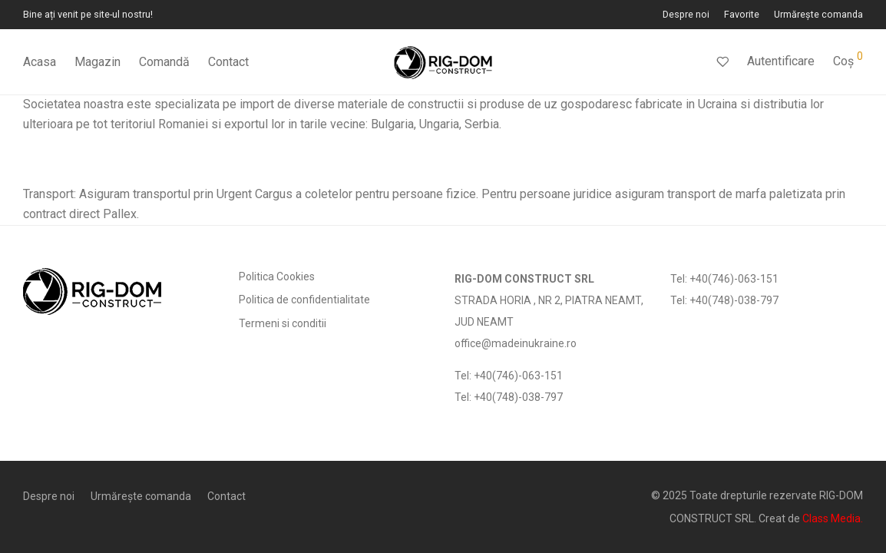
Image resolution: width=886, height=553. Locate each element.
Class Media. (832, 518)
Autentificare (781, 61)
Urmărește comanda (818, 15)
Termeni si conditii (282, 323)
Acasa (39, 62)
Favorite (741, 15)
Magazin (97, 62)
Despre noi (686, 15)
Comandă (164, 62)
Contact (228, 62)
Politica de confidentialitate (304, 299)
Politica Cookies (277, 276)
